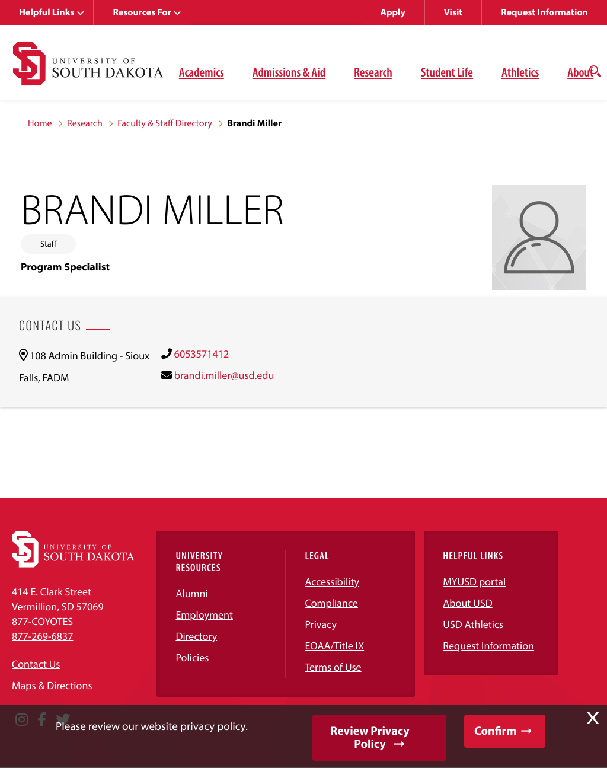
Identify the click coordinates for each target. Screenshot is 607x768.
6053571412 (201, 354)
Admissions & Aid (289, 71)
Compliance (331, 603)
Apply (393, 12)
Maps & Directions (52, 685)
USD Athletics (473, 624)
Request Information (544, 12)
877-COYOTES (42, 621)
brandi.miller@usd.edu (224, 375)
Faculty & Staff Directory (164, 123)
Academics (201, 71)
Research (373, 71)
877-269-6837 (42, 636)
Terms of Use (333, 667)
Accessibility (332, 581)
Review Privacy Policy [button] (369, 737)
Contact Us (36, 664)
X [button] (593, 718)
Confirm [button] (495, 731)
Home (40, 123)
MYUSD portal (474, 581)
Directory (196, 636)
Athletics (520, 71)
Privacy (321, 624)
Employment (204, 615)
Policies (192, 657)
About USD (467, 603)
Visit (453, 12)
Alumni (191, 593)
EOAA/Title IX (334, 645)
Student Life (447, 71)
